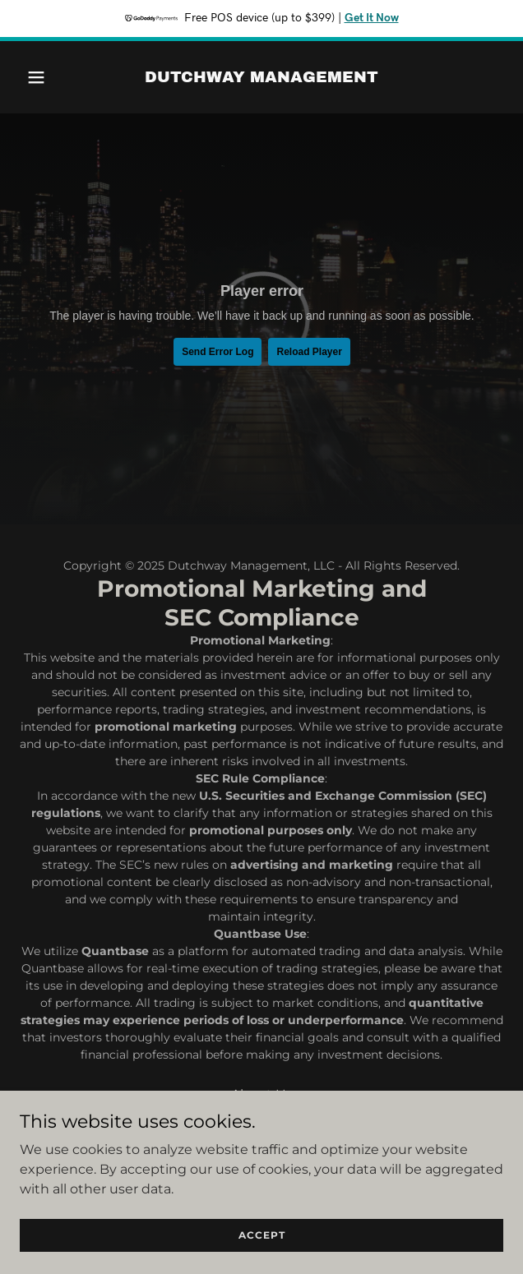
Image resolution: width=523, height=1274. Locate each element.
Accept (261, 1235)
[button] (56, 77)
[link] (261, 77)
